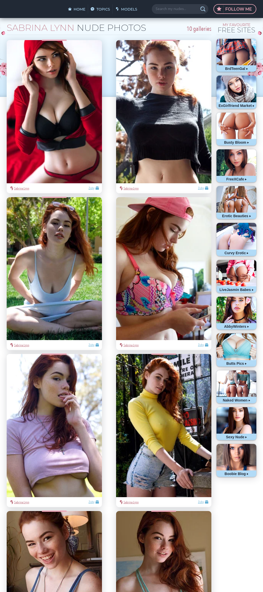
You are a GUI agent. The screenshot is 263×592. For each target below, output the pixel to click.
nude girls (200, 521)
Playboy (216, 521)
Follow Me (234, 9)
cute (197, 537)
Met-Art (244, 521)
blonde (230, 521)
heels (244, 529)
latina (233, 529)
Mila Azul (221, 514)
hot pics (236, 514)
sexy (208, 514)
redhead (219, 529)
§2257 (166, 582)
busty (207, 537)
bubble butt (202, 529)
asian (197, 514)
